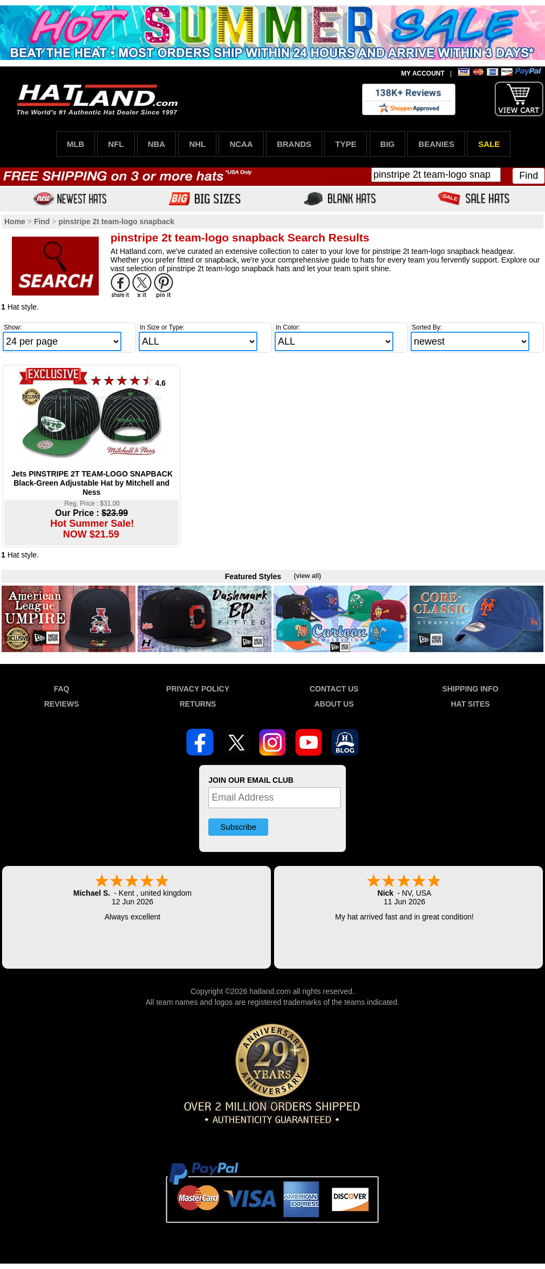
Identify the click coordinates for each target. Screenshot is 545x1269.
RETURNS (198, 704)
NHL (197, 144)
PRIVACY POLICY (197, 688)
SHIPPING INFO (470, 688)
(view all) (307, 576)
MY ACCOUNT (423, 73)
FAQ (62, 688)
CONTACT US (334, 688)
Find (528, 175)
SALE (489, 144)
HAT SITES (470, 704)
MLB (76, 144)
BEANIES (436, 144)
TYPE (345, 144)
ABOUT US (333, 704)
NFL (116, 144)
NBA (157, 144)
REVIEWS (61, 704)
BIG (387, 144)
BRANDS (294, 144)
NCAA (241, 144)
